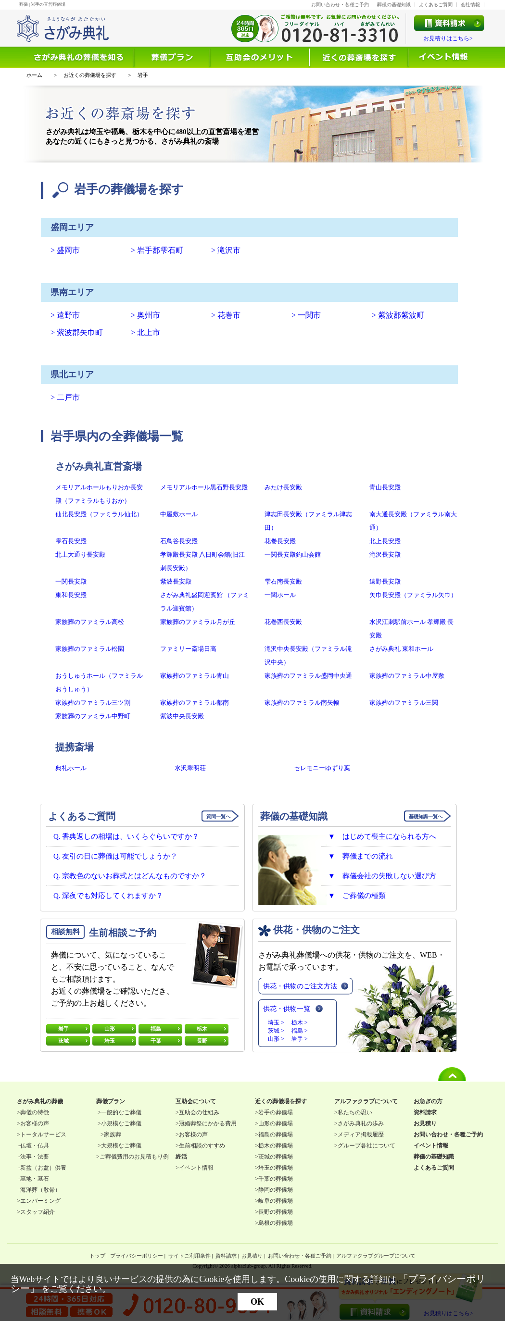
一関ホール (280, 594)
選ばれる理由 (172, 57)
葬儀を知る (80, 57)
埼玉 (109, 1041)
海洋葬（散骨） (40, 1189)
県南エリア (72, 292)
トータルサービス (43, 1134)
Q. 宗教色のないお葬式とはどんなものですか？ (129, 876)
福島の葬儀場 (275, 1134)
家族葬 (112, 1134)
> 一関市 (306, 315)
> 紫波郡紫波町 (398, 315)
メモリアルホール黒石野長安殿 (204, 487)
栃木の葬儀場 (275, 1145)
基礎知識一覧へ (425, 816)
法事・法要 (34, 1156)
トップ (97, 1256)
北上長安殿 (385, 541)
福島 (156, 1029)
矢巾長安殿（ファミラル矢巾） (413, 594)
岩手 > (299, 1038)
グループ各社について (366, 1145)
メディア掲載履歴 (361, 1134)
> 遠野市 (65, 315)
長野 (202, 1041)
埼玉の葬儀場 (275, 1167)
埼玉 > (276, 1022)
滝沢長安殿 (385, 554)
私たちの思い (355, 1112)
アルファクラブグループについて (376, 1256)
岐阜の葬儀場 (275, 1200)
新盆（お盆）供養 (43, 1167)
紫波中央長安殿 (182, 716)
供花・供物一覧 (286, 1008)
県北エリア (72, 374)
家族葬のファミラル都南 (194, 702)
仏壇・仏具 (34, 1145)
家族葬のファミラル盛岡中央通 (308, 675)
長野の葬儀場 (275, 1212)
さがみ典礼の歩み (361, 1123)
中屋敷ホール (179, 514)
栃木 (202, 1029)
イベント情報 (444, 57)
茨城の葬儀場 (275, 1156)
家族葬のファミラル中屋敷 (406, 675)
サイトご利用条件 (189, 1256)
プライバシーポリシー (136, 1256)
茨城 (63, 1041)
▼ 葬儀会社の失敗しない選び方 (382, 876)
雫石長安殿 (71, 541)
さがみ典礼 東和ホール (401, 648)
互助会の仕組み (199, 1112)
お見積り (252, 1256)
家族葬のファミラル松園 (89, 648)
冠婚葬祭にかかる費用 (208, 1123)
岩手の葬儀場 (275, 1112)
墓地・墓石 (34, 1178)
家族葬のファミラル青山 (194, 675)
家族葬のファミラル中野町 (92, 716)
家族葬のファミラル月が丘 (197, 621)
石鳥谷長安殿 (179, 541)
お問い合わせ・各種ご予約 (340, 4)
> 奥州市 (145, 315)
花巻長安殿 (280, 541)
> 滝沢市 (225, 250)
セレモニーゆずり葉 (322, 768)
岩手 (63, 1029)
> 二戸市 (65, 397)
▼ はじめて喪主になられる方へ (382, 836)
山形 (109, 1029)
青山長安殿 (385, 487)
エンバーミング (40, 1200)
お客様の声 (34, 1123)
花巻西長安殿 (283, 621)
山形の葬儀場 (275, 1123)
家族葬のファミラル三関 (403, 702)
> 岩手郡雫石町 (157, 250)
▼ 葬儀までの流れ (360, 856)
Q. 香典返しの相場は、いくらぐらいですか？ (126, 836)
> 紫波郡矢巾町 (76, 332)
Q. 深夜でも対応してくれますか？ (108, 895)
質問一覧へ (218, 816)
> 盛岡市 (65, 250)
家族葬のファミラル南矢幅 (302, 702)
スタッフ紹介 (37, 1212)
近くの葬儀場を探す (359, 57)
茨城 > (276, 1030)
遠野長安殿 (385, 581)
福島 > (299, 1030)
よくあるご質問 (436, 4)
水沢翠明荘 (190, 768)
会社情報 (470, 4)
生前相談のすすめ (202, 1145)
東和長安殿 (71, 594)
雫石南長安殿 (283, 581)
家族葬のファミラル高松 (89, 621)
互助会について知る (260, 57)
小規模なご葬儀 (121, 1123)
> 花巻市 (225, 315)
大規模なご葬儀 (121, 1145)
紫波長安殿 (175, 581)
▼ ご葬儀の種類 (357, 895)
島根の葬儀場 (275, 1223)
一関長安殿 (71, 581)
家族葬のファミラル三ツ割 (92, 702)
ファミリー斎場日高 (188, 648)
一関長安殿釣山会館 (293, 554)
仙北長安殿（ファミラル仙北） (99, 514)
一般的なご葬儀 (121, 1112)
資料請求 (226, 1256)
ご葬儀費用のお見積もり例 (134, 1156)
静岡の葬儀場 (275, 1189)
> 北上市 (145, 332)
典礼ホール (71, 768)
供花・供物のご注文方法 (300, 986)
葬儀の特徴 (34, 1112)
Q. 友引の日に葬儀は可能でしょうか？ (115, 856)
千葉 (156, 1041)
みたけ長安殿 (283, 487)
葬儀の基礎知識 (394, 4)
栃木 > (299, 1022)
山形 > (276, 1038)
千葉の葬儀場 (275, 1178)
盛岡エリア (72, 227)
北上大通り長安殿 (80, 554)
